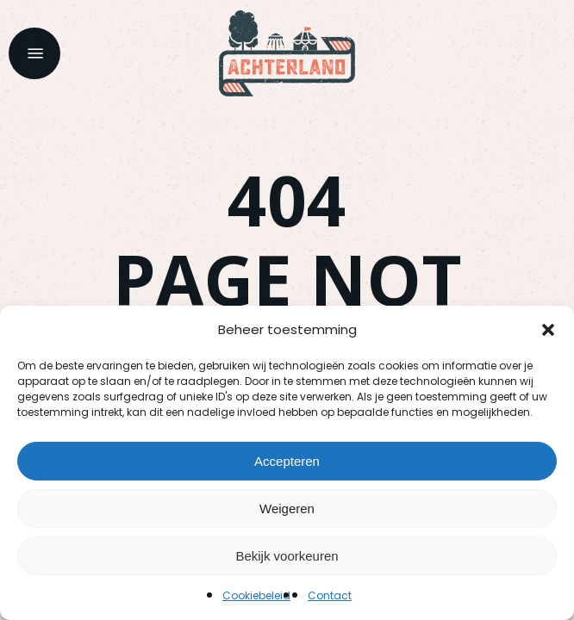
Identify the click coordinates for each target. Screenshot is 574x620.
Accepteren (287, 461)
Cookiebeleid (256, 595)
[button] (548, 329)
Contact (330, 595)
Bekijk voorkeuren (286, 556)
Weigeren (287, 508)
